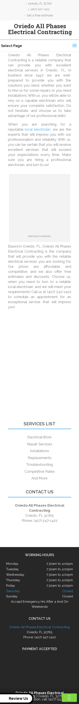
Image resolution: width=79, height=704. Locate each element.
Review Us (14, 698)
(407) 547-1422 (39, 9)
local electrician (37, 129)
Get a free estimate (38, 15)
